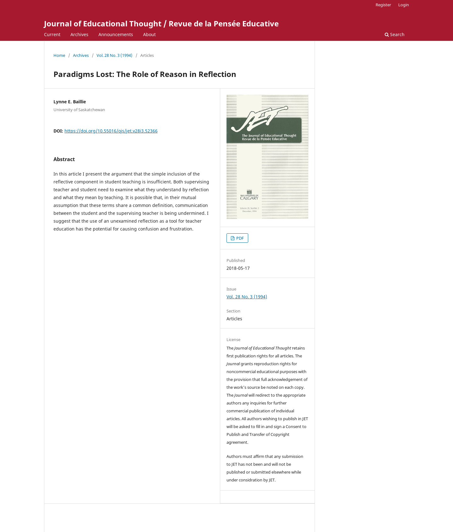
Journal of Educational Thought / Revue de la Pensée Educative (161, 23)
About (149, 34)
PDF (239, 238)
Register (383, 5)
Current (52, 34)
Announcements (115, 34)
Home (59, 55)
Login (403, 5)
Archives (79, 34)
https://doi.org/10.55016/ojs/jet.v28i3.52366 (111, 131)
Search (395, 34)
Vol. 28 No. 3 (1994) (114, 55)
